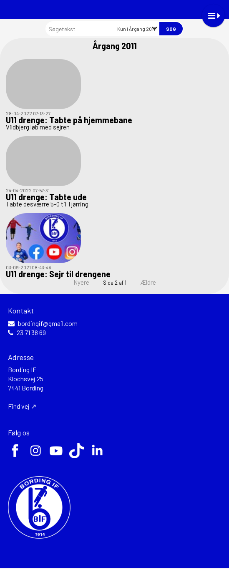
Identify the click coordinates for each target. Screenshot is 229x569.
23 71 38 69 (31, 332)
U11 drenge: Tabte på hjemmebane (69, 120)
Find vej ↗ (22, 406)
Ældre (153, 282)
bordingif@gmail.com (48, 323)
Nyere (76, 282)
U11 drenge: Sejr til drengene (58, 274)
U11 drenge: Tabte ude (46, 197)
